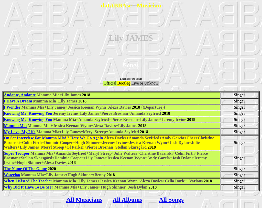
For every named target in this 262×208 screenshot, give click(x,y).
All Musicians (84, 199)
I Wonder (12, 107)
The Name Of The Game (25, 169)
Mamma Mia (15, 125)
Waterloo (12, 175)
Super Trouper (16, 153)
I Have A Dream (18, 101)
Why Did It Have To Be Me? (28, 187)
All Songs (171, 199)
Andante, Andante (20, 95)
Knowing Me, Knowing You (28, 113)
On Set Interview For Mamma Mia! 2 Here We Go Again (53, 138)
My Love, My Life (20, 132)
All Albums (127, 199)
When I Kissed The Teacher (28, 181)
